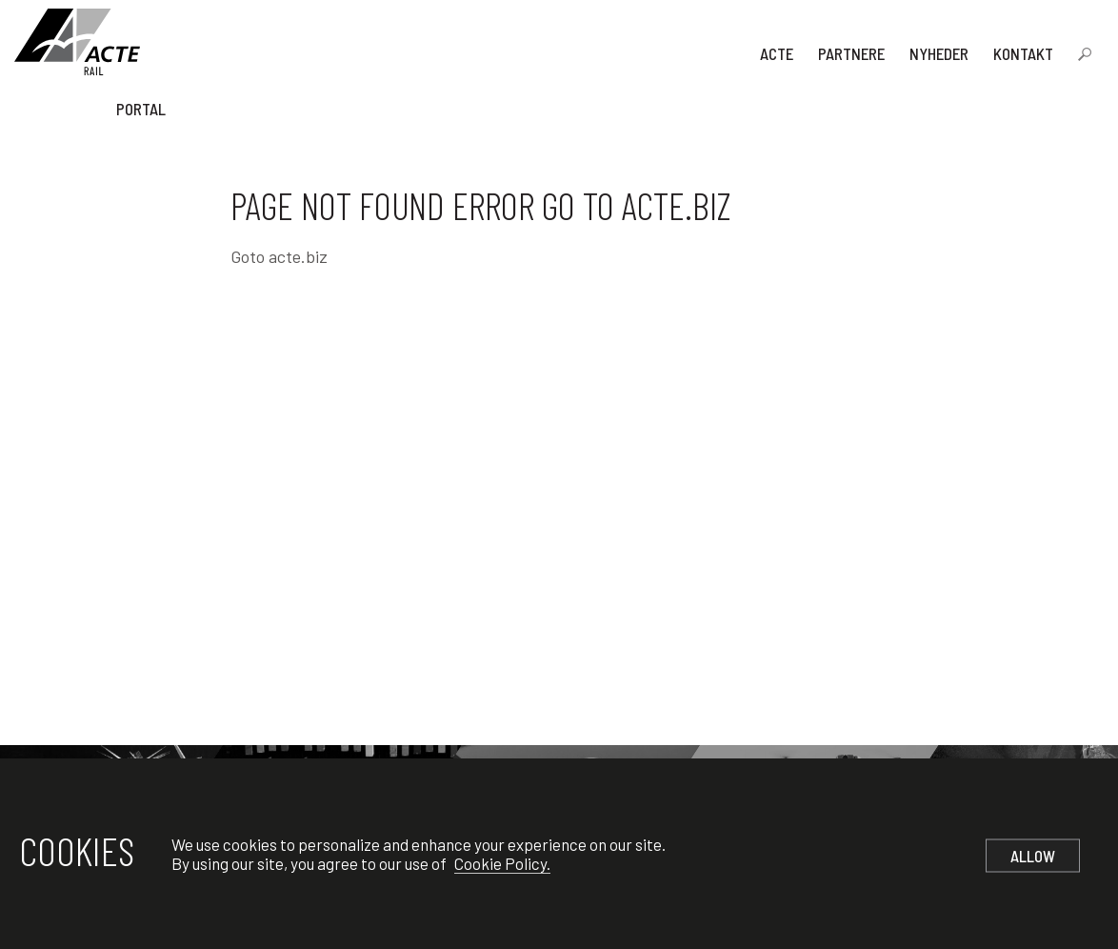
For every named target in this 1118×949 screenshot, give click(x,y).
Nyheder (938, 53)
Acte (776, 53)
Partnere (851, 53)
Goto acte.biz (279, 256)
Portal (141, 108)
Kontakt (1023, 53)
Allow (1032, 855)
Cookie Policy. (502, 863)
